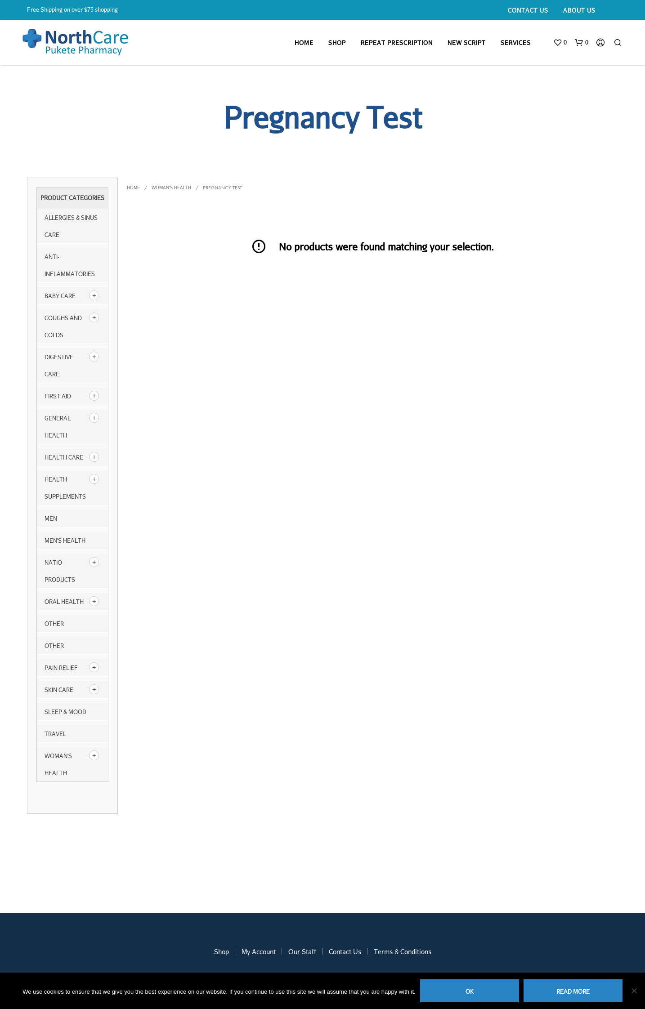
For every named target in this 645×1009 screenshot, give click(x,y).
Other (54, 645)
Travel (55, 733)
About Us (579, 10)
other (54, 623)
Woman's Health (171, 187)
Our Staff (302, 951)
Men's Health (65, 540)
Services (516, 42)
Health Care (64, 457)
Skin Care (59, 689)
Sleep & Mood (65, 711)
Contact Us (528, 10)
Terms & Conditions (402, 951)
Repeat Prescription (397, 42)
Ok (470, 991)
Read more (573, 991)
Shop (337, 42)
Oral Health (64, 601)
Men (51, 518)
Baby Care (60, 295)
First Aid (58, 396)
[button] (560, 42)
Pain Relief (61, 667)
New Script (467, 42)
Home (304, 42)
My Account (259, 951)
